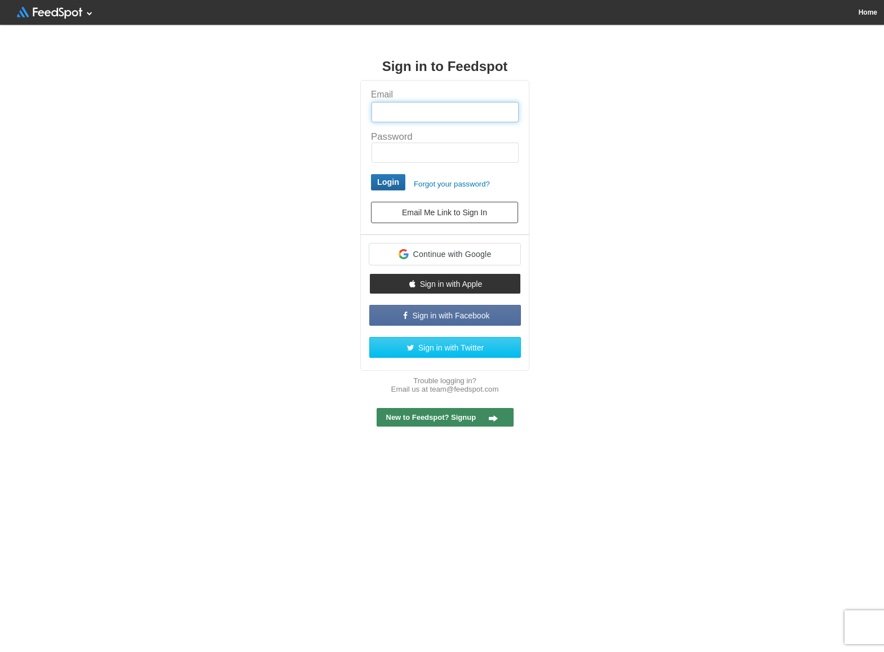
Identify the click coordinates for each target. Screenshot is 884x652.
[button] (445, 254)
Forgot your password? (452, 184)
